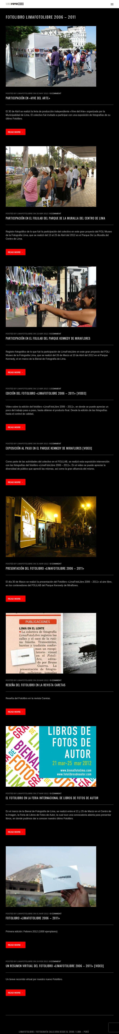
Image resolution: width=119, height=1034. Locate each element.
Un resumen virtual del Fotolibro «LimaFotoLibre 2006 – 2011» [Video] (55, 966)
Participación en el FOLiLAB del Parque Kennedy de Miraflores (48, 338)
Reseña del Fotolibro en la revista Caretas (36, 685)
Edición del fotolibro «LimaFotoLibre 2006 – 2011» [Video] (46, 393)
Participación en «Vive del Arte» (28, 98)
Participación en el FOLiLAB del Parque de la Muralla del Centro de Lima (55, 218)
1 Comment (55, 389)
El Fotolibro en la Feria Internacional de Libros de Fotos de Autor (52, 798)
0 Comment (55, 93)
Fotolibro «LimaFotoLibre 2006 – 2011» (33, 918)
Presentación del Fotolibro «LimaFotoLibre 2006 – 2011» (45, 568)
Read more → (15, 132)
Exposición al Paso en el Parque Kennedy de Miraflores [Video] (49, 448)
